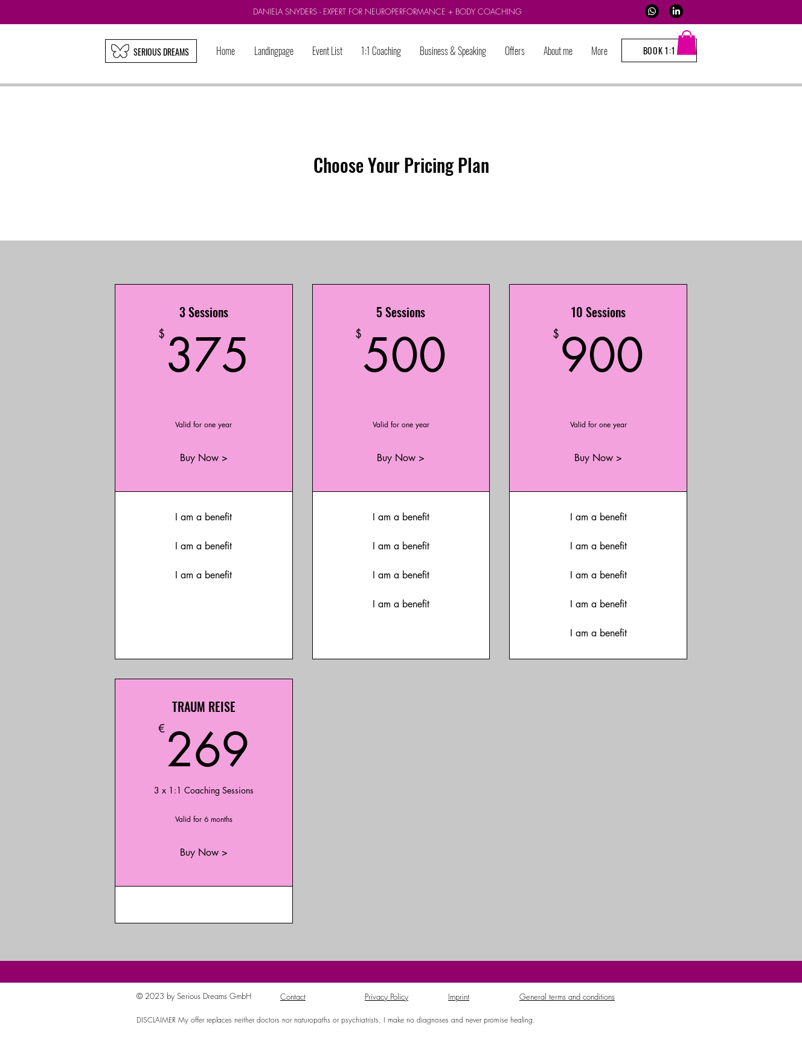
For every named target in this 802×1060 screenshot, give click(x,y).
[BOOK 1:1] (659, 50)
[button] (380, 51)
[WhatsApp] (652, 11)
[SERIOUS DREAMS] (161, 51)
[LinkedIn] (676, 11)
